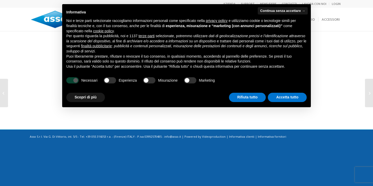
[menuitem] (335, 4)
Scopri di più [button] (86, 97)
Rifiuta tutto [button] (247, 97)
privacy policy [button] (217, 21)
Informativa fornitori (272, 136)
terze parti (147, 36)
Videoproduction (214, 136)
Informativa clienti (241, 136)
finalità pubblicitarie (96, 46)
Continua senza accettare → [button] (282, 11)
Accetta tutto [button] (287, 97)
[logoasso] (55, 19)
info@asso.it (172, 136)
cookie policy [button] (103, 31)
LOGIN (336, 4)
